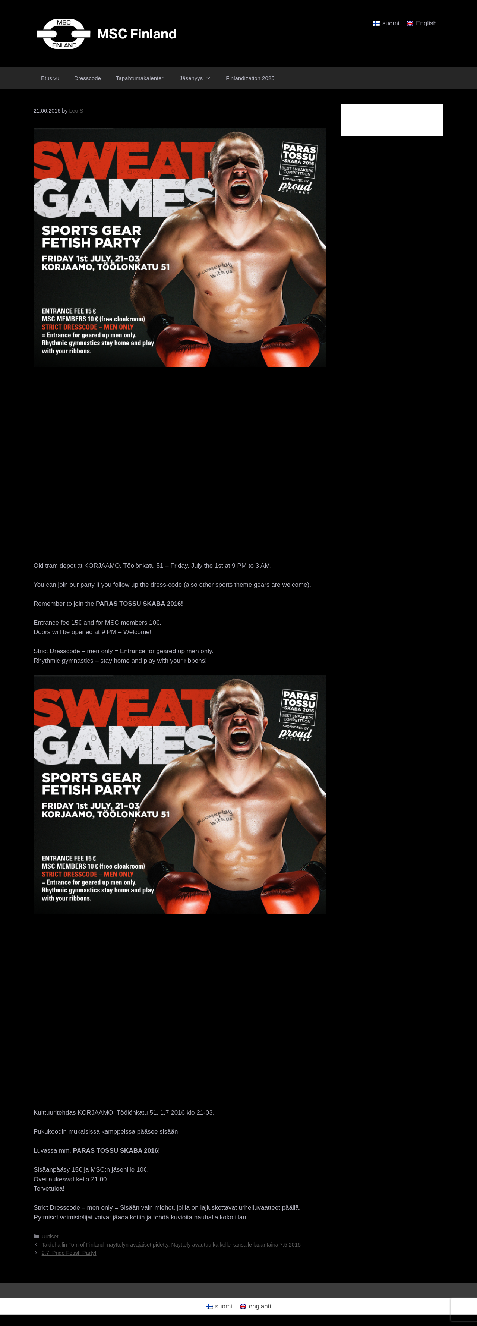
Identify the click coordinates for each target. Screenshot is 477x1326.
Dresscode (87, 78)
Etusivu (50, 78)
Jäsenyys (199, 78)
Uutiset (50, 1237)
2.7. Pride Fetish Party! (69, 1253)
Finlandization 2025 (250, 78)
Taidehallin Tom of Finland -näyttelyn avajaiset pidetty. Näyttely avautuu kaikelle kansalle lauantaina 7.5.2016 (171, 1245)
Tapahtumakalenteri (140, 78)
